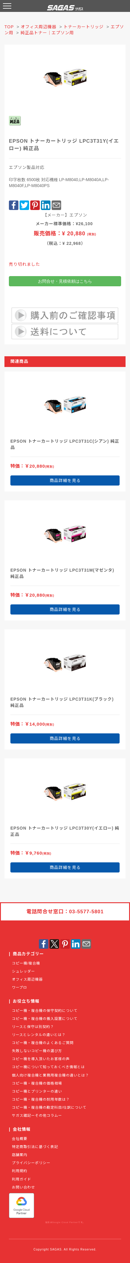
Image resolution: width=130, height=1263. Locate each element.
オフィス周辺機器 (38, 26)
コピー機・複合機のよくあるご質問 (43, 1043)
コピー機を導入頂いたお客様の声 (41, 1059)
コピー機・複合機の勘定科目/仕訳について (49, 1107)
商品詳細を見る (65, 480)
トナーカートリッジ (84, 26)
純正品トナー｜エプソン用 (47, 32)
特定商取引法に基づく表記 (35, 1147)
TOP (9, 26)
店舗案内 (19, 1155)
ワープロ (19, 987)
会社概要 (19, 1139)
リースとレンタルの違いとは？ (39, 1035)
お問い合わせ (23, 1187)
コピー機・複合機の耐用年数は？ (41, 1099)
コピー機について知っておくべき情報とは (48, 1067)
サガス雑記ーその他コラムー (37, 1115)
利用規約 (19, 1171)
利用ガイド (21, 1179)
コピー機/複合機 (26, 963)
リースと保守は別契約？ (33, 1027)
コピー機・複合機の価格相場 (37, 1083)
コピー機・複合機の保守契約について (44, 1011)
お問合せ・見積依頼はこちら (65, 281)
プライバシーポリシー (31, 1163)
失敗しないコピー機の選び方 (37, 1051)
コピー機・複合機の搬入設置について (44, 1019)
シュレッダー (23, 971)
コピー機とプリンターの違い (37, 1091)
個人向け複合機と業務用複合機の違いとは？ (50, 1075)
